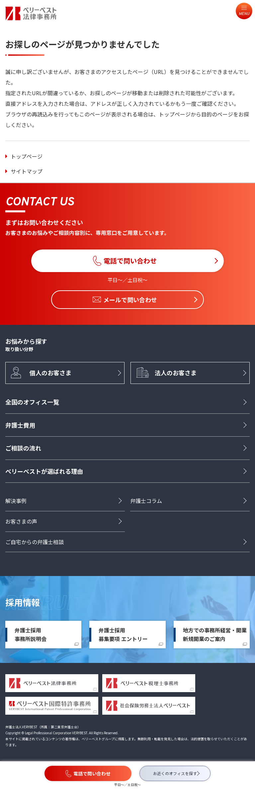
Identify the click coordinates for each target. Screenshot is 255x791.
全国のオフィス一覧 (32, 401)
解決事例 (16, 501)
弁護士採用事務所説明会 (30, 634)
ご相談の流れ (23, 448)
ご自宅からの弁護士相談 (34, 542)
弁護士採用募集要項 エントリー (123, 634)
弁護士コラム (146, 501)
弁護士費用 (20, 425)
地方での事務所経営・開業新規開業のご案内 (215, 634)
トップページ (26, 156)
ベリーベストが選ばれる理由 (44, 471)
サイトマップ (26, 171)
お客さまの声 (21, 521)
